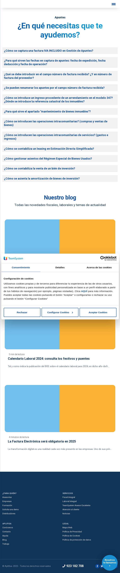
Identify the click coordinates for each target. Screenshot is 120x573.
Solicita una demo (10, 509)
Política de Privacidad (72, 531)
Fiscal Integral (68, 497)
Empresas (7, 501)
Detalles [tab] (59, 267)
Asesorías (7, 497)
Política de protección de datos (76, 540)
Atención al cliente (70, 509)
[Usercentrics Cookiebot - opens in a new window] (102, 258)
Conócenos (7, 527)
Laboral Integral (69, 501)
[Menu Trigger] (114, 4)
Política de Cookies (71, 536)
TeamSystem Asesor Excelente (76, 505)
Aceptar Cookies (98, 312)
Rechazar (22, 312)
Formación (7, 505)
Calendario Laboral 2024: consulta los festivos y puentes (49, 358)
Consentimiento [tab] (21, 267)
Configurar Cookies (60, 312)
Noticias (66, 513)
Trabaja (5, 544)
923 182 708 (73, 566)
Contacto (6, 531)
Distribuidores (8, 513)
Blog (4, 540)
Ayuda (5, 536)
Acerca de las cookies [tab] (99, 267)
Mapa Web (67, 527)
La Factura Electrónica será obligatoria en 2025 (42, 441)
